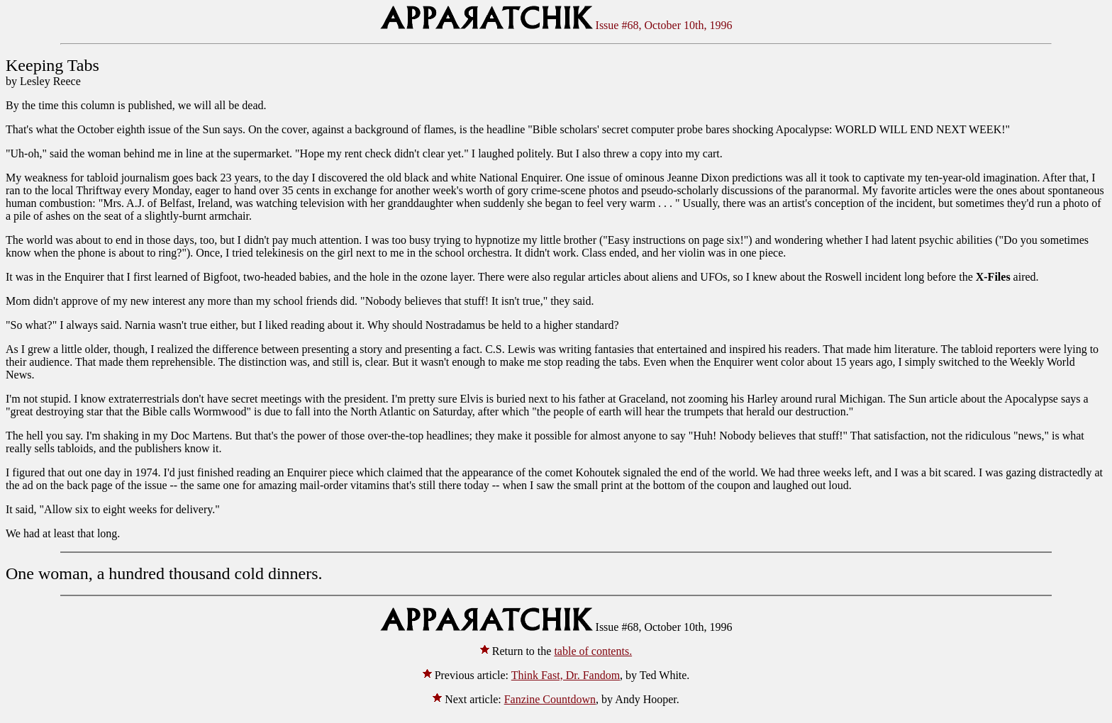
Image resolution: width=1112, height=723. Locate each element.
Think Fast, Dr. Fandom (565, 675)
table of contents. (593, 651)
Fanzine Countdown (550, 699)
